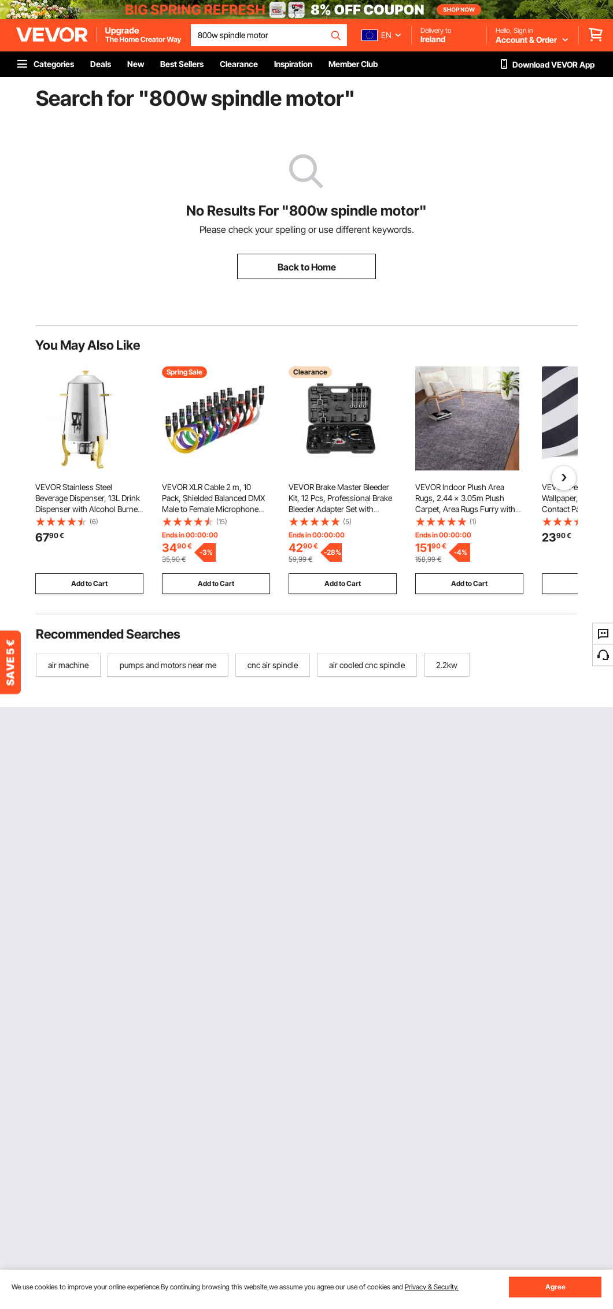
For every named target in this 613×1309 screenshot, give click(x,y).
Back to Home (307, 267)
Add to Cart (89, 583)
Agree (555, 1286)
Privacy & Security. (432, 1286)
